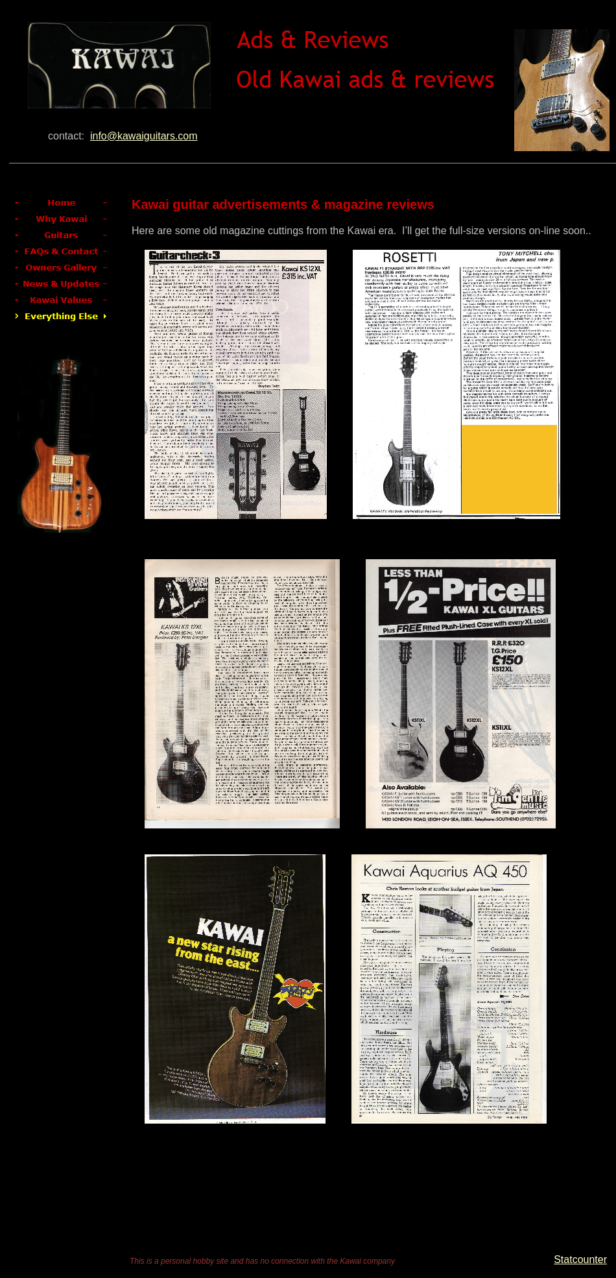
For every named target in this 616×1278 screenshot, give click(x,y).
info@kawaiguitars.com (144, 135)
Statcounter (580, 1259)
